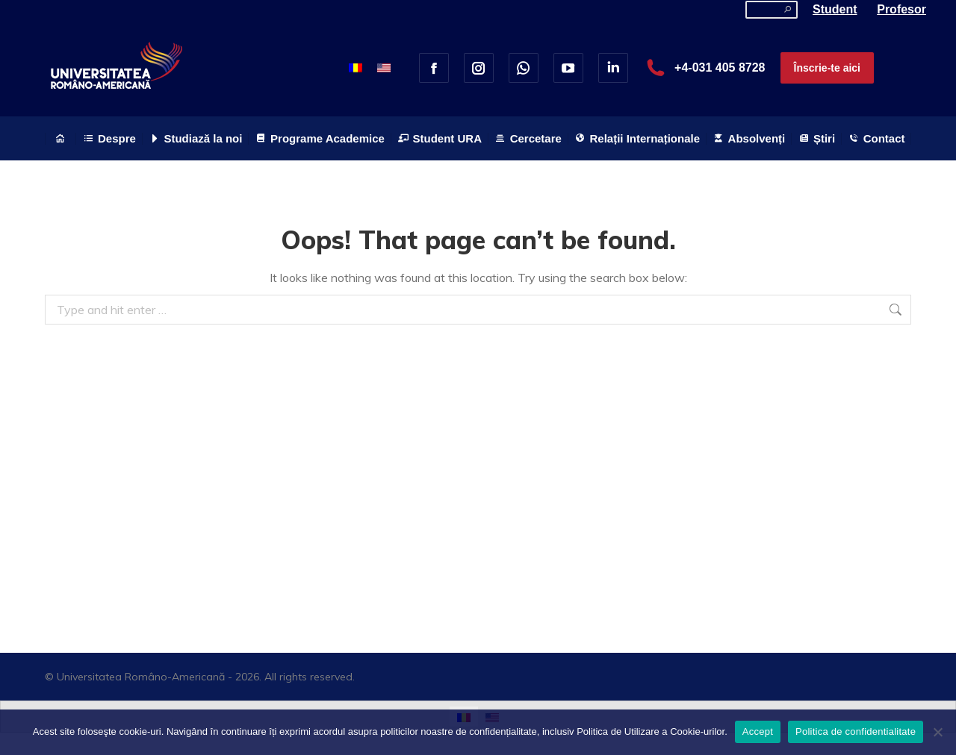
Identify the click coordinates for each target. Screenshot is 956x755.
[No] (937, 731)
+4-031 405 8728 (704, 68)
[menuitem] (355, 67)
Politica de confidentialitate (855, 731)
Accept (757, 731)
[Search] (771, 10)
